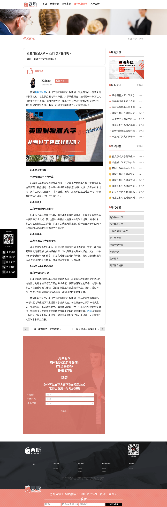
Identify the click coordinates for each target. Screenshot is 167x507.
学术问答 (104, 471)
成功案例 (80, 471)
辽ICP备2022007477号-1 (68, 477)
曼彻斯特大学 (116, 217)
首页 (44, 3)
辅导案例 (66, 3)
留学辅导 (114, 258)
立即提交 (64, 411)
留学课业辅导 (80, 3)
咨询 (62, 81)
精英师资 (54, 3)
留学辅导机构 (116, 265)
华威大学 (114, 252)
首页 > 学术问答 (136, 39)
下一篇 (88, 329)
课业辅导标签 (100, 477)
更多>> (140, 85)
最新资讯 (104, 468)
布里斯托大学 (116, 224)
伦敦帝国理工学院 (119, 231)
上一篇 (46, 329)
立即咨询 (113, 504)
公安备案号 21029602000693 (83, 477)
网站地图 (93, 477)
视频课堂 (80, 468)
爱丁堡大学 (115, 238)
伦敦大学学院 (116, 245)
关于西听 (94, 3)
